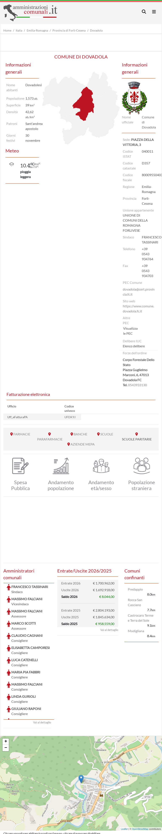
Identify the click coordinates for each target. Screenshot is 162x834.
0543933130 (137, 385)
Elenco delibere (134, 346)
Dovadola (96, 30)
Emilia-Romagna (37, 30)
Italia (19, 30)
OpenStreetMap (140, 797)
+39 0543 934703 (147, 271)
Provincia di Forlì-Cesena (69, 30)
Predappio (135, 589)
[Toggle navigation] (144, 11)
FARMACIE (21, 434)
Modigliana (136, 631)
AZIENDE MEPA (83, 444)
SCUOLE (106, 434)
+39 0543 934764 (147, 254)
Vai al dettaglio (42, 691)
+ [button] (5, 710)
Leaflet (124, 797)
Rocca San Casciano (135, 602)
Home (7, 30)
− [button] (5, 716)
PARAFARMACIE (50, 439)
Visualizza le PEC (130, 330)
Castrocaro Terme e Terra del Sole (140, 617)
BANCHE (80, 434)
